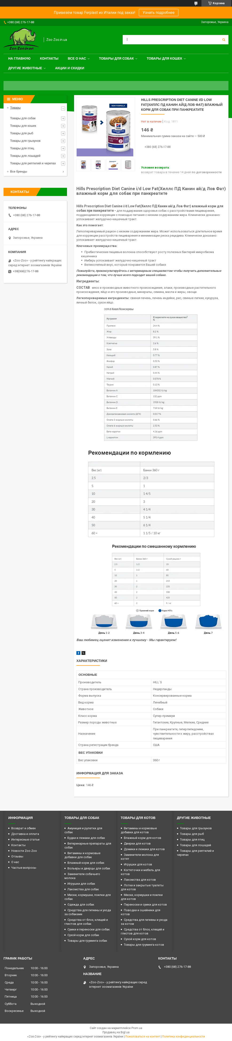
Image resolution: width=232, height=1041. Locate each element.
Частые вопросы (23, 867)
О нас (15, 862)
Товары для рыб (21, 133)
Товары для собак (116, 58)
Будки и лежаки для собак (86, 838)
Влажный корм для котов (142, 838)
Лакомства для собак (83, 889)
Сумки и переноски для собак (88, 929)
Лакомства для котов (140, 879)
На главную (19, 58)
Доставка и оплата (25, 834)
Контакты (49, 58)
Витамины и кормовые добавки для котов (139, 830)
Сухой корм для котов (140, 939)
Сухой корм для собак (83, 935)
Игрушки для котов (138, 864)
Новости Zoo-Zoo (24, 851)
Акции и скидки (69, 68)
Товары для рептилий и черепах (33, 163)
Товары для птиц (22, 148)
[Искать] (223, 39)
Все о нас (77, 58)
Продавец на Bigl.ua (116, 1032)
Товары (15, 107)
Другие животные (25, 68)
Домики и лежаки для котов (144, 849)
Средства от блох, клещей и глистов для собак (86, 922)
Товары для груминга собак (87, 940)
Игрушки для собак (81, 883)
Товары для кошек (164, 58)
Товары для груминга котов (144, 944)
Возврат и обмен (23, 828)
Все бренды (18, 171)
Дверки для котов (137, 843)
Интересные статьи (25, 839)
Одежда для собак (80, 904)
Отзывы (17, 856)
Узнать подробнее (159, 12)
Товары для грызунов (25, 140)
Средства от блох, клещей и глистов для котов (142, 931)
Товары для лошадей (25, 155)
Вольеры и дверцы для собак (88, 868)
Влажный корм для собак (85, 862)
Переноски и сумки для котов (145, 904)
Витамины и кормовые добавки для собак (82, 855)
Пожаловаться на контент (142, 1036)
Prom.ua (136, 1028)
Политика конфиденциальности (183, 1036)
